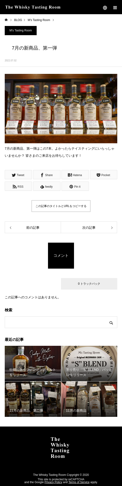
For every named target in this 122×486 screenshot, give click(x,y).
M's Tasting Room (20, 30)
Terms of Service (78, 482)
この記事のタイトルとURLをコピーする (61, 206)
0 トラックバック (89, 283)
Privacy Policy (53, 482)
